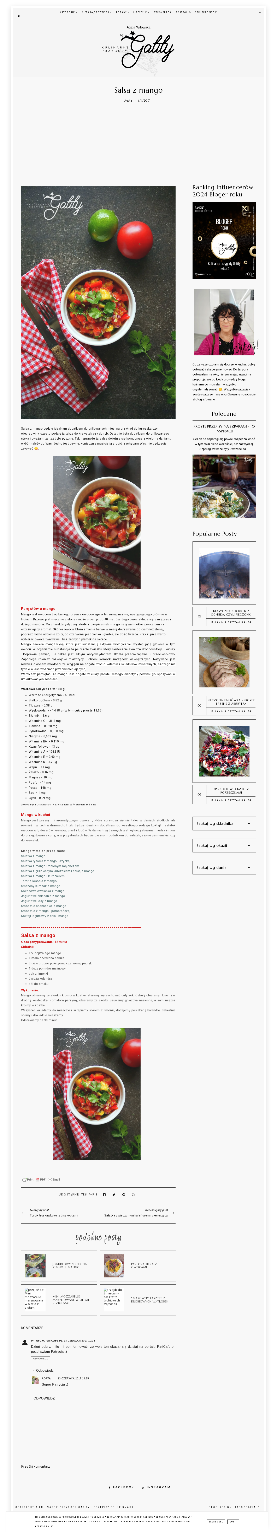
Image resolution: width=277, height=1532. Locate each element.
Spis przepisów (206, 12)
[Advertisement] (138, 142)
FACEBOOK (121, 1487)
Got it (233, 1522)
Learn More (216, 1522)
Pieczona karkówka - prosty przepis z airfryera (231, 700)
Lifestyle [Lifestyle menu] (141, 12)
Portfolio (183, 12)
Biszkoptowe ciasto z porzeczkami (231, 789)
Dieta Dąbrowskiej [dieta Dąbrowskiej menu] (97, 12)
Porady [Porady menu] (122, 12)
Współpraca (162, 12)
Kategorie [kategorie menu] (68, 12)
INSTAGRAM (156, 1487)
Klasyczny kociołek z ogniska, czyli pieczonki (231, 611)
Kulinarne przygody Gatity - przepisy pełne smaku (86, 1507)
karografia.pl (248, 1507)
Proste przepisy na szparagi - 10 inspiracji (224, 427)
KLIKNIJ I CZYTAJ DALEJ (231, 620)
